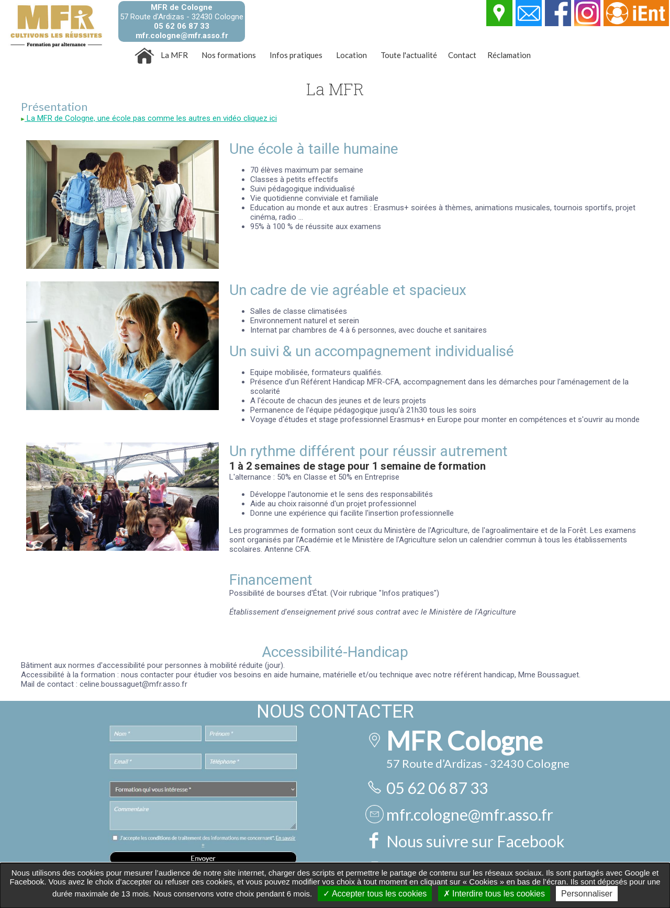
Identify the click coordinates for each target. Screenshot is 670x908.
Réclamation (509, 55)
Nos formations (229, 55)
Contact (462, 55)
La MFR (174, 55)
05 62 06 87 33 (181, 26)
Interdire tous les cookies (494, 893)
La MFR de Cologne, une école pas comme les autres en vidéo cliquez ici (149, 118)
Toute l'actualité (409, 55)
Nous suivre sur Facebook (475, 841)
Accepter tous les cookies (375, 893)
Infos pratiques (296, 55)
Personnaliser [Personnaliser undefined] (586, 893)
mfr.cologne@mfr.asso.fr (182, 35)
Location (351, 55)
